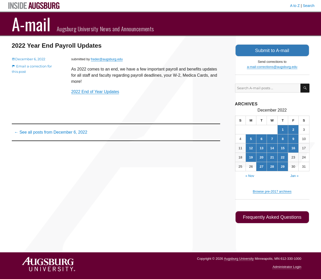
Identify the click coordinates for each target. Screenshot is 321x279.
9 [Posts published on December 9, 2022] (293, 138)
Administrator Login (287, 265)
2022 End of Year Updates (95, 91)
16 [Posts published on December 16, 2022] (293, 147)
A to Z (295, 6)
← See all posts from (50, 132)
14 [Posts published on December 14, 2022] (272, 147)
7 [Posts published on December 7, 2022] (272, 138)
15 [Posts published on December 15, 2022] (283, 147)
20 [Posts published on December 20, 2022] (261, 156)
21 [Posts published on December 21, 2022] (272, 156)
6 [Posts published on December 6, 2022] (261, 138)
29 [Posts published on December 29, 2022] (283, 165)
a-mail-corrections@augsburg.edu (272, 66)
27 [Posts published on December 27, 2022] (261, 165)
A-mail (31, 24)
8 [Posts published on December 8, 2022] (283, 138)
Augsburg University (239, 256)
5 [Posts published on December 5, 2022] (251, 138)
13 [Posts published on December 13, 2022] (261, 147)
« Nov (250, 175)
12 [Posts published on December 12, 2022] (251, 147)
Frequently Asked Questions (272, 216)
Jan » (294, 175)
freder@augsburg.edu (107, 59)
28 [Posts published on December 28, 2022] (272, 165)
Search (309, 6)
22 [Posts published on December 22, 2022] (283, 156)
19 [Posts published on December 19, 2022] (251, 156)
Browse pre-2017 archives (272, 190)
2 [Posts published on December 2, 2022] (293, 129)
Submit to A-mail (272, 50)
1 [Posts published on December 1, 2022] (283, 129)
